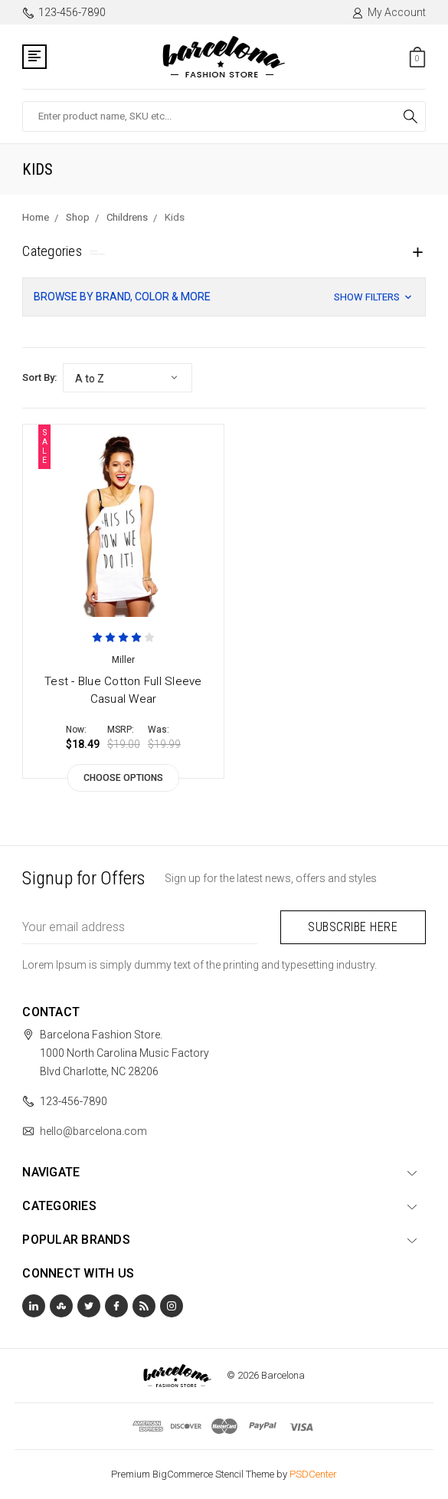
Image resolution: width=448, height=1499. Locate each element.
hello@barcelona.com (93, 1131)
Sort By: (39, 377)
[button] (224, 297)
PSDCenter (313, 1474)
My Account (389, 12)
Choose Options (123, 777)
